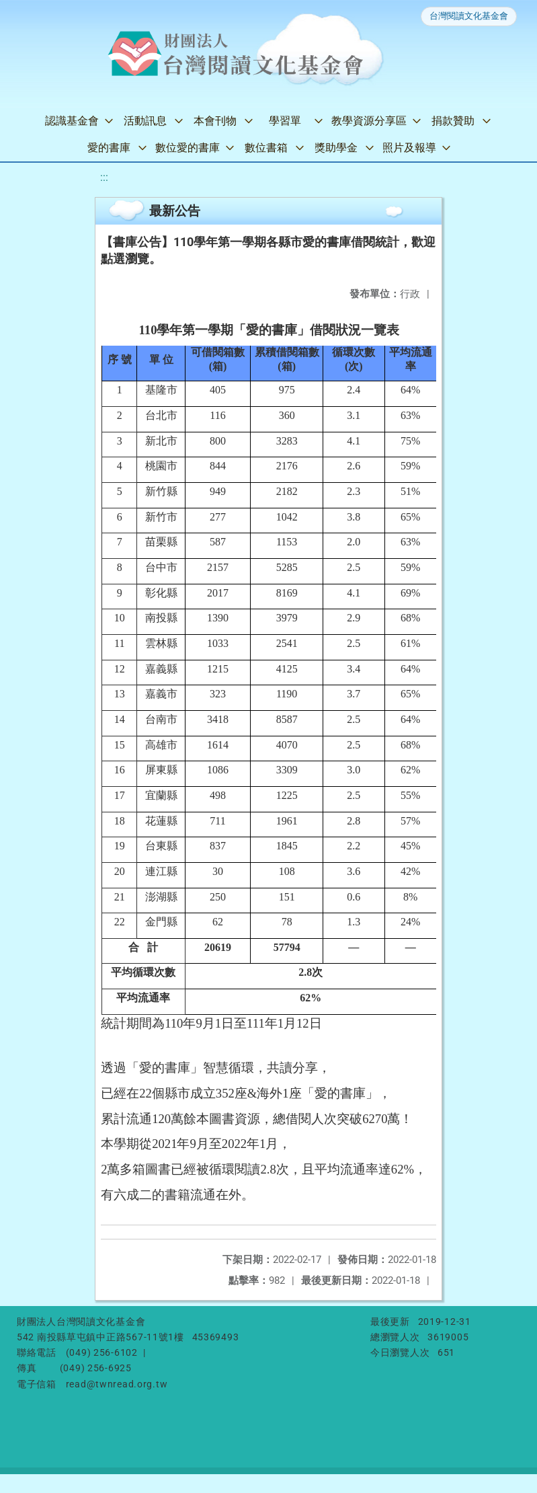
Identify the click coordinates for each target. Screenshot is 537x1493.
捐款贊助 (452, 120)
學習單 (285, 120)
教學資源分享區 (369, 120)
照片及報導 (409, 147)
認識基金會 (72, 120)
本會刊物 (215, 120)
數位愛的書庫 (187, 147)
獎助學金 (336, 147)
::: (104, 177)
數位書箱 (266, 147)
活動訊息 (145, 120)
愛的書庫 (108, 147)
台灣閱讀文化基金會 (468, 16)
